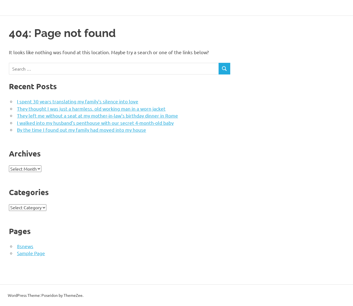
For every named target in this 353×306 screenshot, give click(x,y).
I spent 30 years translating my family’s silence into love (77, 101)
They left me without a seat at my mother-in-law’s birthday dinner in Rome (97, 115)
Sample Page (31, 253)
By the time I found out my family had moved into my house (81, 130)
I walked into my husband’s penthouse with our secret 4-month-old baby (95, 123)
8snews (25, 246)
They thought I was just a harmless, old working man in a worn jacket (91, 108)
